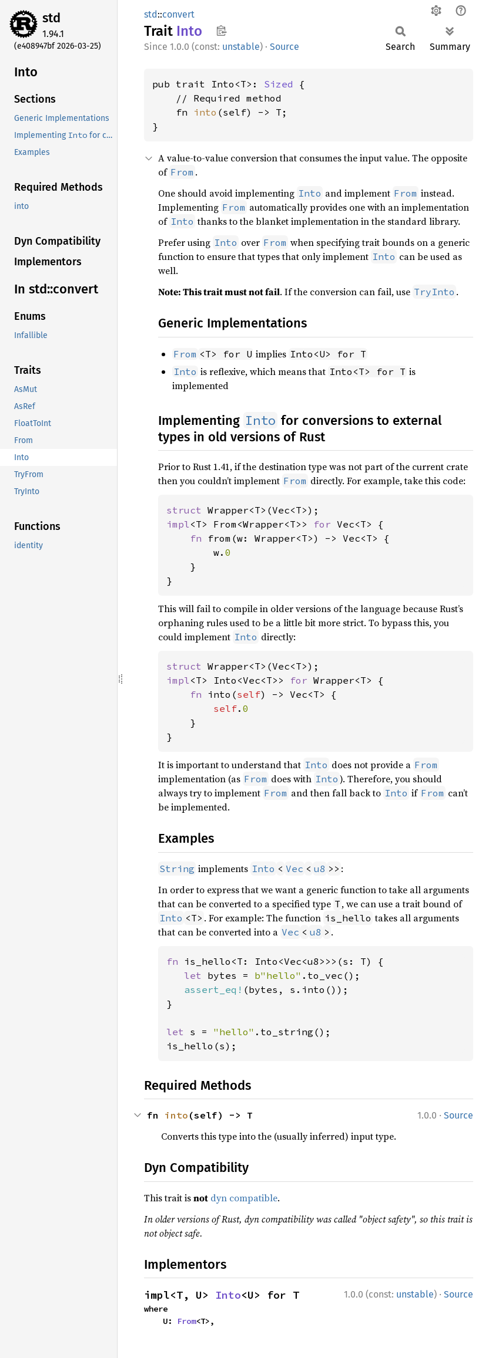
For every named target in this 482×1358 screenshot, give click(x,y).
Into (228, 1295)
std (51, 18)
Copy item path (221, 30)
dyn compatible (243, 1197)
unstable (241, 46)
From (186, 1321)
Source (284, 46)
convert (178, 14)
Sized (278, 84)
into (205, 112)
